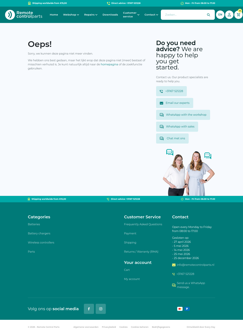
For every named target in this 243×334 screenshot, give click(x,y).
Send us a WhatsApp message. (188, 285)
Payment (130, 233)
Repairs (89, 14)
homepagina (109, 64)
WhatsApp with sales (177, 127)
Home (54, 14)
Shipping (130, 242)
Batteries (34, 224)
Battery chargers (39, 233)
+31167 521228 (171, 91)
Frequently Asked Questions (143, 224)
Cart (127, 270)
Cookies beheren (139, 327)
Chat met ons (172, 138)
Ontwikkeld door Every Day (201, 327)
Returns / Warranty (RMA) (141, 251)
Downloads (110, 14)
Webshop (69, 14)
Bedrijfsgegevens (161, 327)
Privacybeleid (109, 327)
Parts (31, 251)
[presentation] (188, 15)
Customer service (130, 14)
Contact (150, 14)
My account (132, 279)
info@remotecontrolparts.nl (193, 264)
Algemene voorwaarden (86, 327)
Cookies (123, 327)
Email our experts (175, 103)
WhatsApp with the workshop (183, 115)
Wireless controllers (41, 242)
